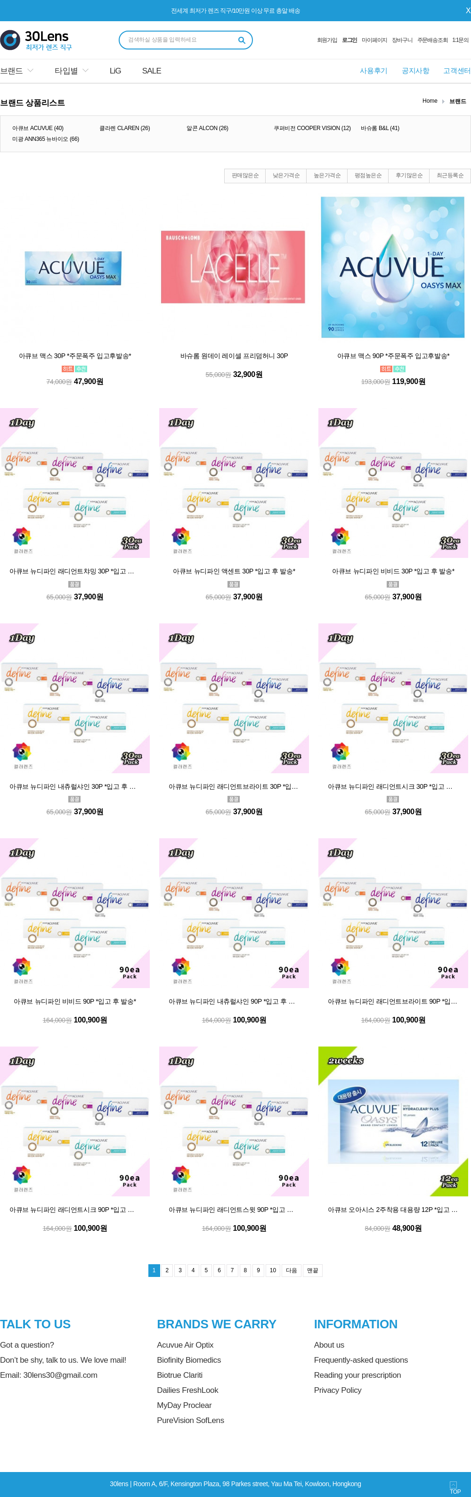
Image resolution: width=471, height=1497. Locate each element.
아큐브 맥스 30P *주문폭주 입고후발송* (75, 356)
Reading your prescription (357, 1375)
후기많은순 (409, 175)
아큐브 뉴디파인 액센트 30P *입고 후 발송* (234, 571)
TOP (455, 1488)
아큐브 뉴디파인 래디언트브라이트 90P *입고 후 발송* (393, 1001)
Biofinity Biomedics (189, 1360)
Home (430, 101)
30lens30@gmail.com (60, 1375)
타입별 (66, 70)
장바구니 (402, 40)
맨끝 (312, 1270)
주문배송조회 (432, 40)
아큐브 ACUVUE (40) (38, 128)
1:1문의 (460, 40)
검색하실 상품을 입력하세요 (162, 39)
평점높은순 (368, 175)
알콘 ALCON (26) (207, 128)
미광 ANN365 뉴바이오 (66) (45, 139)
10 (273, 1270)
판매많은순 (245, 175)
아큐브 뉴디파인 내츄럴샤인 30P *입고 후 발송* (74, 786)
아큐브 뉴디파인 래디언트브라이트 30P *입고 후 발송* (234, 786)
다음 (291, 1270)
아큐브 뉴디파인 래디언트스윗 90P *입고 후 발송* (234, 1209)
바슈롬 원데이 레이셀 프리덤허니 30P (234, 356)
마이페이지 (374, 40)
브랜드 (11, 70)
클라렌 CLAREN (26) (124, 128)
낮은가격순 (286, 175)
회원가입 (327, 40)
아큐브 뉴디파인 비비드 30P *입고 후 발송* (393, 571)
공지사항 (416, 70)
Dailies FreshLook (187, 1390)
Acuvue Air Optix (185, 1345)
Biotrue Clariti (180, 1375)
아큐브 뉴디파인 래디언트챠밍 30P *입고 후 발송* (74, 571)
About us (329, 1345)
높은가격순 (327, 175)
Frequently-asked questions (361, 1360)
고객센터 (457, 70)
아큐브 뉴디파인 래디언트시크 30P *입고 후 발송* (393, 786)
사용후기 (374, 70)
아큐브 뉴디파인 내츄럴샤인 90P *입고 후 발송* (234, 1001)
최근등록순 (450, 175)
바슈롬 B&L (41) (380, 128)
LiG (115, 70)
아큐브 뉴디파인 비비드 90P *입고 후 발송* (75, 1001)
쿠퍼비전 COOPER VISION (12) (312, 128)
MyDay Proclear (184, 1405)
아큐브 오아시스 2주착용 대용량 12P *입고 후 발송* (393, 1209)
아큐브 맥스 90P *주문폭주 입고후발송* (393, 356)
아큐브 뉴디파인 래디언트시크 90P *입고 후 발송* (74, 1209)
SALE (151, 70)
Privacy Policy (338, 1390)
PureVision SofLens (190, 1420)
